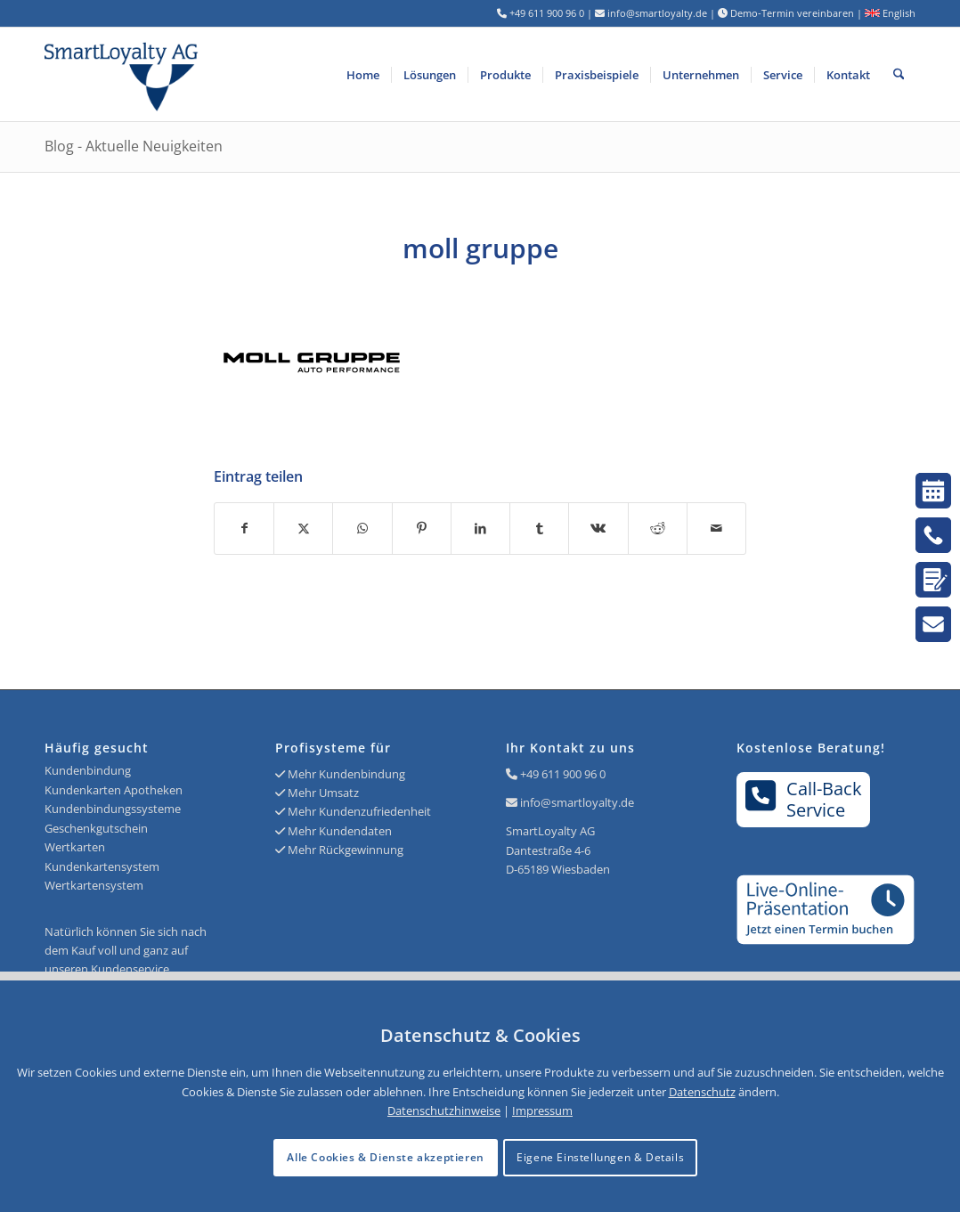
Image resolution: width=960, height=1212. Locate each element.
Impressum (542, 1110)
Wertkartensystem (94, 885)
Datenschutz (702, 1092)
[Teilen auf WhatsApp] (362, 528)
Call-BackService (803, 799)
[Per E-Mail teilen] (716, 528)
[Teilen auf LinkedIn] (480, 528)
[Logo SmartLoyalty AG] (219, 74)
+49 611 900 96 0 (563, 774)
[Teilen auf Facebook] (244, 528)
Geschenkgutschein (96, 828)
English (890, 13)
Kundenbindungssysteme (113, 809)
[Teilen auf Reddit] (658, 528)
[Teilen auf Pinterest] (422, 528)
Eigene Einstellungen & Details (600, 1157)
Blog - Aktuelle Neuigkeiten (134, 146)
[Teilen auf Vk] (598, 528)
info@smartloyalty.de (577, 802)
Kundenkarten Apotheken (114, 790)
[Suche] (899, 74)
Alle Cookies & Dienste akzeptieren (385, 1157)
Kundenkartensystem (102, 866)
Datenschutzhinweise (443, 1110)
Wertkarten (75, 847)
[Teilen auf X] (303, 528)
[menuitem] (363, 74)
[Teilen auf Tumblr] (539, 528)
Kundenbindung (88, 770)
